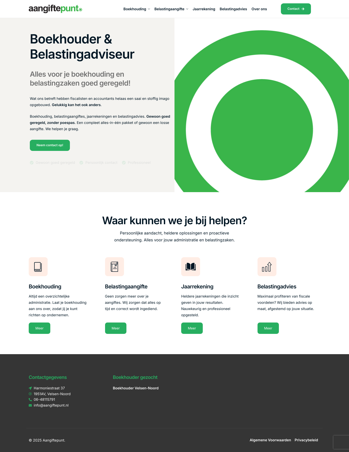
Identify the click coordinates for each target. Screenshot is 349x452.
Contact (296, 9)
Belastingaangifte (171, 9)
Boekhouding (137, 9)
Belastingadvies (233, 9)
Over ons (259, 9)
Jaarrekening (204, 9)
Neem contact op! (50, 145)
